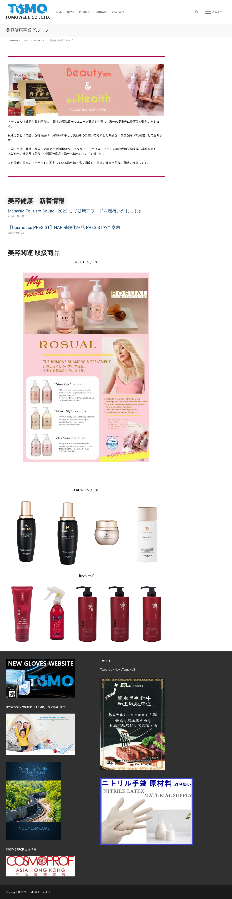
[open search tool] (196, 12)
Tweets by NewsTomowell (117, 669)
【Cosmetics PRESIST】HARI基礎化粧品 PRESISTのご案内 (64, 227)
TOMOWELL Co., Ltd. (27, 17)
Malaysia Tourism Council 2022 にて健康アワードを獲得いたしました (75, 211)
